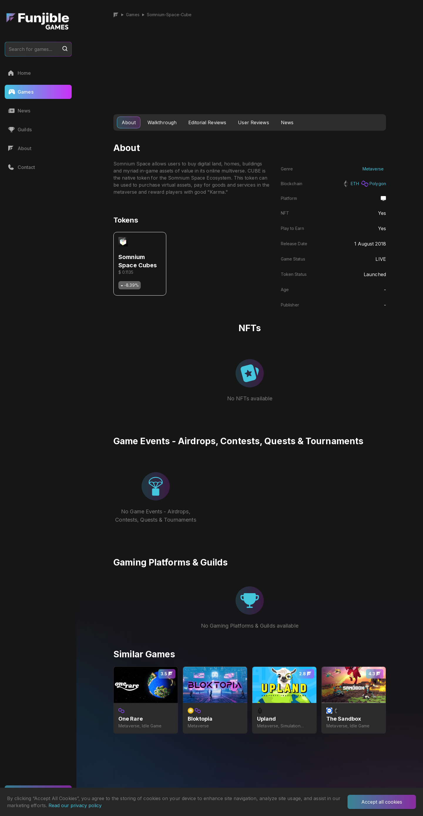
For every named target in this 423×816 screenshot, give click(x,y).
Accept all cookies (381, 802)
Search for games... (38, 49)
